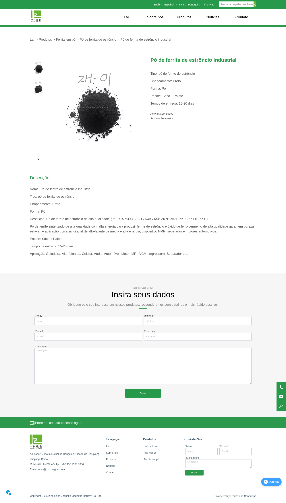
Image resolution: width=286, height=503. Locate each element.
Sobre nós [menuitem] (155, 17)
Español (169, 4)
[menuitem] (184, 17)
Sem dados (166, 113)
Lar (32, 39)
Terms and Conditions (243, 498)
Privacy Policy (222, 498)
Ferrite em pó (66, 39)
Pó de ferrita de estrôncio (98, 39)
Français (181, 4)
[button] (184, 17)
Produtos (45, 39)
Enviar (143, 395)
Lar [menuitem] (126, 17)
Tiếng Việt (208, 4)
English (158, 4)
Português (194, 4)
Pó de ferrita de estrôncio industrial (145, 39)
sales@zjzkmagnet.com (51, 471)
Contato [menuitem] (241, 17)
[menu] (184, 17)
